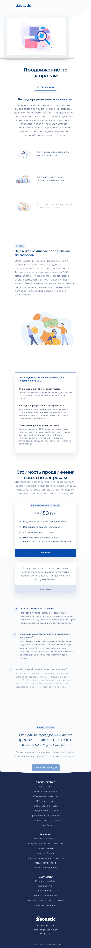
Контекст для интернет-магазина (46, 858)
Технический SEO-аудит (45, 791)
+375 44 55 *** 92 (45, 925)
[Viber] (45, 934)
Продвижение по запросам (45, 815)
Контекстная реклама (45, 838)
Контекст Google (46, 853)
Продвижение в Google (45, 810)
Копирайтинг (45, 825)
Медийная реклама (45, 863)
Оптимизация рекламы (45, 867)
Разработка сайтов (45, 881)
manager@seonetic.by (45, 929)
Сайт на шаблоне (45, 905)
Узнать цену (45, 87)
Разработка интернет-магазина (45, 900)
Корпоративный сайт (45, 895)
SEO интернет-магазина (45, 796)
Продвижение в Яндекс (46, 806)
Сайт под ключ (45, 886)
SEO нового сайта (45, 801)
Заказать (45, 561)
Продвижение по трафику (45, 820)
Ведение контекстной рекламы (45, 843)
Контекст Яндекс (45, 848)
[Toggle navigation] (73, 5)
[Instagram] (49, 934)
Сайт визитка (45, 890)
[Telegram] (41, 934)
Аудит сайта (45, 786)
